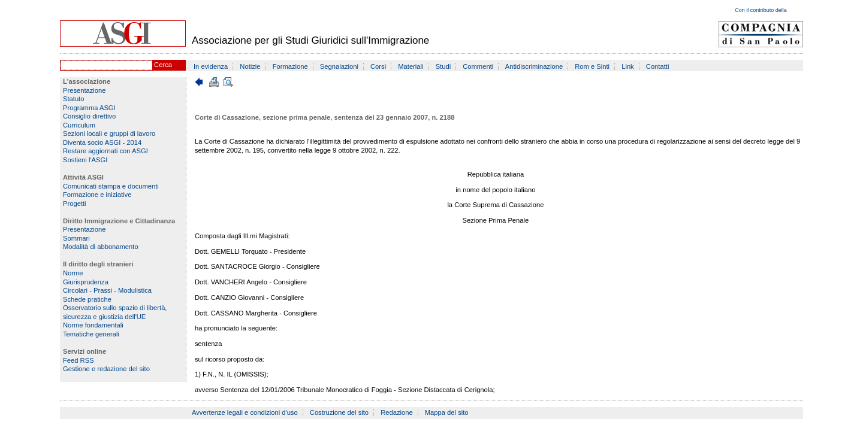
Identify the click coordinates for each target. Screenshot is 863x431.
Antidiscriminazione (534, 66)
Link (627, 66)
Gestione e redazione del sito (106, 368)
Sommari (76, 238)
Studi (443, 66)
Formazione (290, 66)
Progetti (74, 203)
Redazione (397, 412)
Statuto (73, 98)
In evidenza (211, 66)
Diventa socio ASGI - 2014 (102, 142)
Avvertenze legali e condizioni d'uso (245, 412)
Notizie (250, 66)
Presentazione (84, 90)
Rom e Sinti (592, 66)
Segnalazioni (339, 66)
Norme (73, 273)
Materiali (410, 66)
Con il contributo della (761, 10)
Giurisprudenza (85, 282)
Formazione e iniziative (97, 194)
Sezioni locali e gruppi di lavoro (109, 133)
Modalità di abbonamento (100, 246)
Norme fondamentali (93, 325)
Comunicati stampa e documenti (111, 186)
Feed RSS (78, 360)
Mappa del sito (447, 412)
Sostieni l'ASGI (85, 159)
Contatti (657, 66)
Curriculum (79, 125)
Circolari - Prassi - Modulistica (107, 290)
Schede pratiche (87, 299)
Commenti (478, 66)
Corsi (378, 66)
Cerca (163, 64)
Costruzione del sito (339, 412)
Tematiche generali (91, 334)
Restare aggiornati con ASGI (105, 150)
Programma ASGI (89, 107)
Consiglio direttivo (89, 116)
